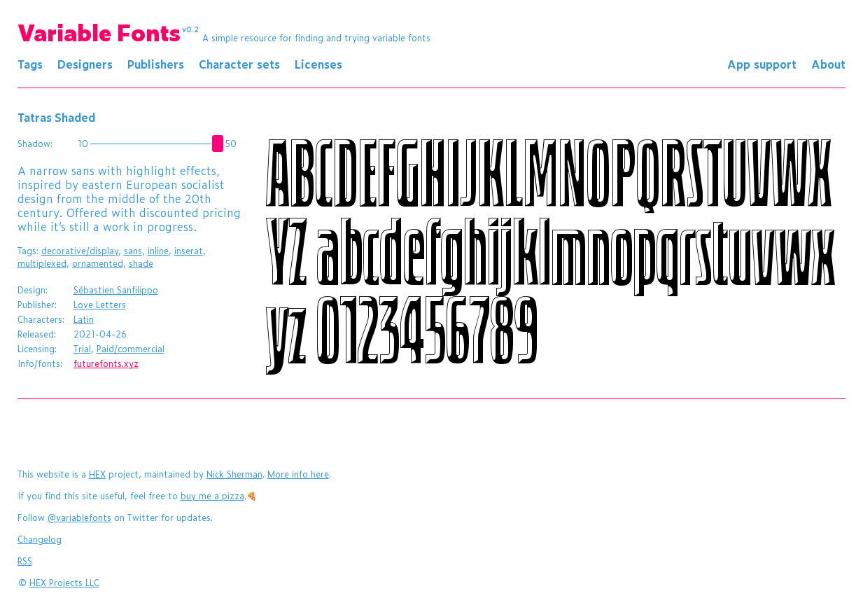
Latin (83, 319)
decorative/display (79, 250)
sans (133, 250)
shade (141, 263)
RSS (24, 561)
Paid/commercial (130, 348)
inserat (188, 250)
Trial (82, 348)
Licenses (318, 63)
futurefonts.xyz (106, 363)
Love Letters (99, 304)
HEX (97, 474)
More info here (298, 474)
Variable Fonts (108, 31)
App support (762, 63)
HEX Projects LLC (64, 582)
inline (158, 250)
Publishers (155, 63)
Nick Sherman (234, 474)
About (828, 63)
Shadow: (34, 143)
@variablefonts (79, 517)
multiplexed (41, 263)
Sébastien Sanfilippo (115, 290)
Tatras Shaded (56, 117)
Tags (30, 63)
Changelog (39, 539)
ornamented (97, 263)
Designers (85, 63)
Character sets (239, 63)
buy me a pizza (212, 495)
